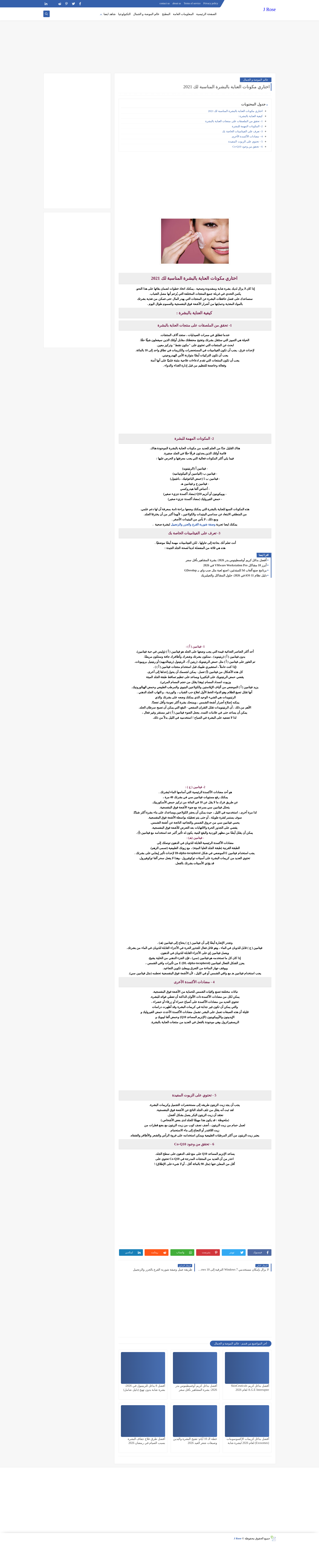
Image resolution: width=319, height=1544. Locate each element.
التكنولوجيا (124, 14)
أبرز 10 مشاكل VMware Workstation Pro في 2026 (234, 565)
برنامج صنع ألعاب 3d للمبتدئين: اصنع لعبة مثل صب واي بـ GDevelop (225, 570)
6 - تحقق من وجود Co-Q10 (248, 146)
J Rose (269, 9)
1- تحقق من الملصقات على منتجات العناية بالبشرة (234, 121)
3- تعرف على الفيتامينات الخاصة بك (242, 131)
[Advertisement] (159, 40)
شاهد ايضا (110, 14)
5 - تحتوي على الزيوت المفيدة (245, 141)
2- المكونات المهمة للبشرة (247, 126)
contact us (164, 3)
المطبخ (166, 14)
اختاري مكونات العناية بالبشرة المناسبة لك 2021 (235, 111)
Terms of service (192, 3)
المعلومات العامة (183, 14)
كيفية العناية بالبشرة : (250, 116)
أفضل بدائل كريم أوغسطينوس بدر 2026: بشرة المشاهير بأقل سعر (226, 560)
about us (177, 3)
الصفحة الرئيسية (206, 14)
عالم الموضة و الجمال (146, 14)
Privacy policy (210, 3)
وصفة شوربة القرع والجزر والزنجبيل (193, 524)
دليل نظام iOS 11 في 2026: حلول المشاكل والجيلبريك (233, 575)
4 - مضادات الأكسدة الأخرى (247, 136)
